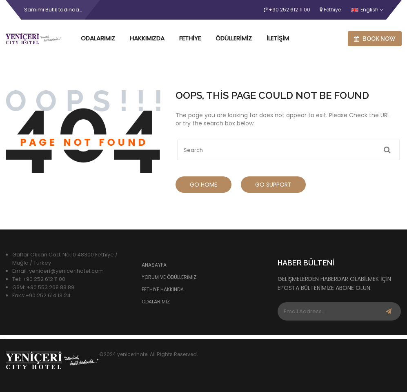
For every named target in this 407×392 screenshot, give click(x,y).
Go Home (203, 184)
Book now (375, 39)
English (364, 9)
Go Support (273, 184)
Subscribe (388, 311)
